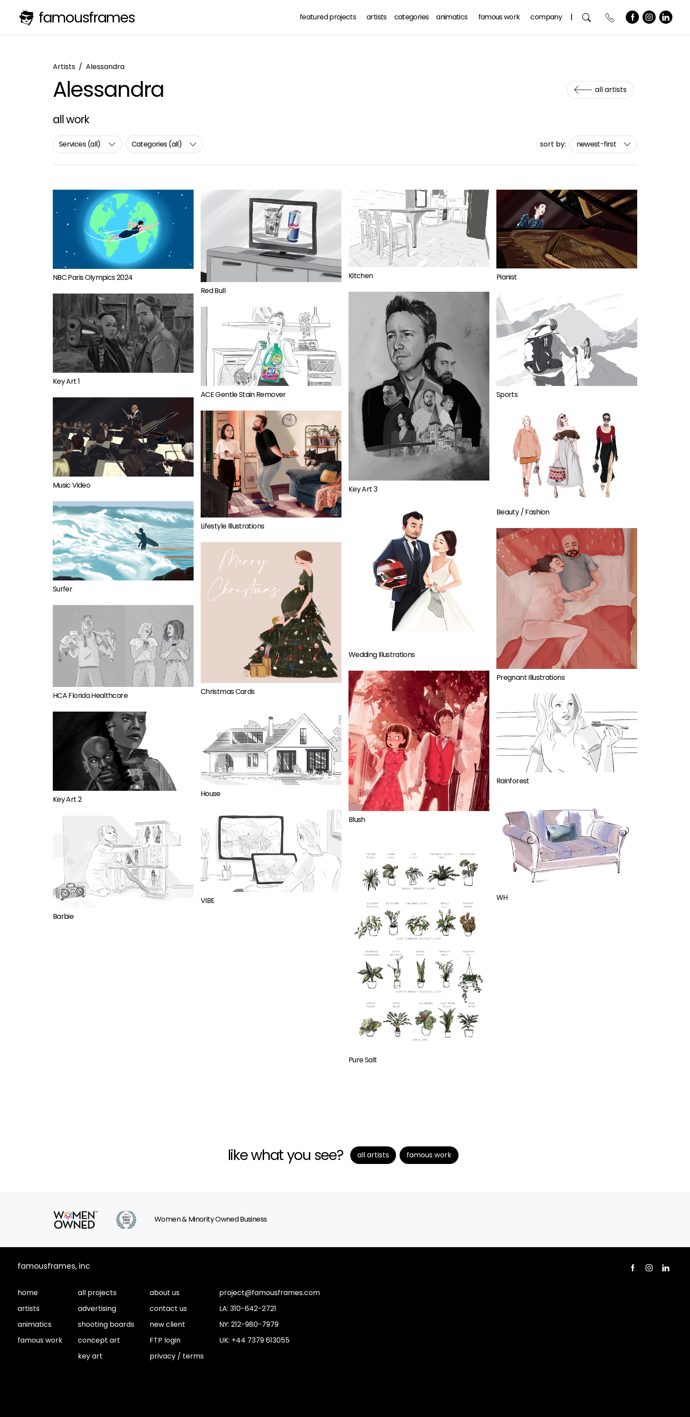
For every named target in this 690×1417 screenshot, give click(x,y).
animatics (34, 1324)
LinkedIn (665, 17)
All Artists (611, 89)
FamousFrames (87, 17)
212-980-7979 (255, 1324)
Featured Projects (328, 17)
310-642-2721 (253, 1308)
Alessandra (105, 67)
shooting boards (106, 1324)
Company (546, 17)
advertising (97, 1308)
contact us (168, 1308)
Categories (411, 17)
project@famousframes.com (269, 1293)
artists (29, 1308)
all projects (97, 1293)
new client (167, 1324)
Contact (610, 17)
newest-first (596, 144)
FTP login (165, 1340)
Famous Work (499, 17)
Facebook (632, 17)
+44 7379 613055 (260, 1340)
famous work (40, 1340)
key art (90, 1356)
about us (165, 1293)
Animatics (451, 17)
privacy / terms (177, 1356)
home (28, 1293)
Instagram (649, 17)
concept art (99, 1340)
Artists (377, 17)
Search (586, 17)
